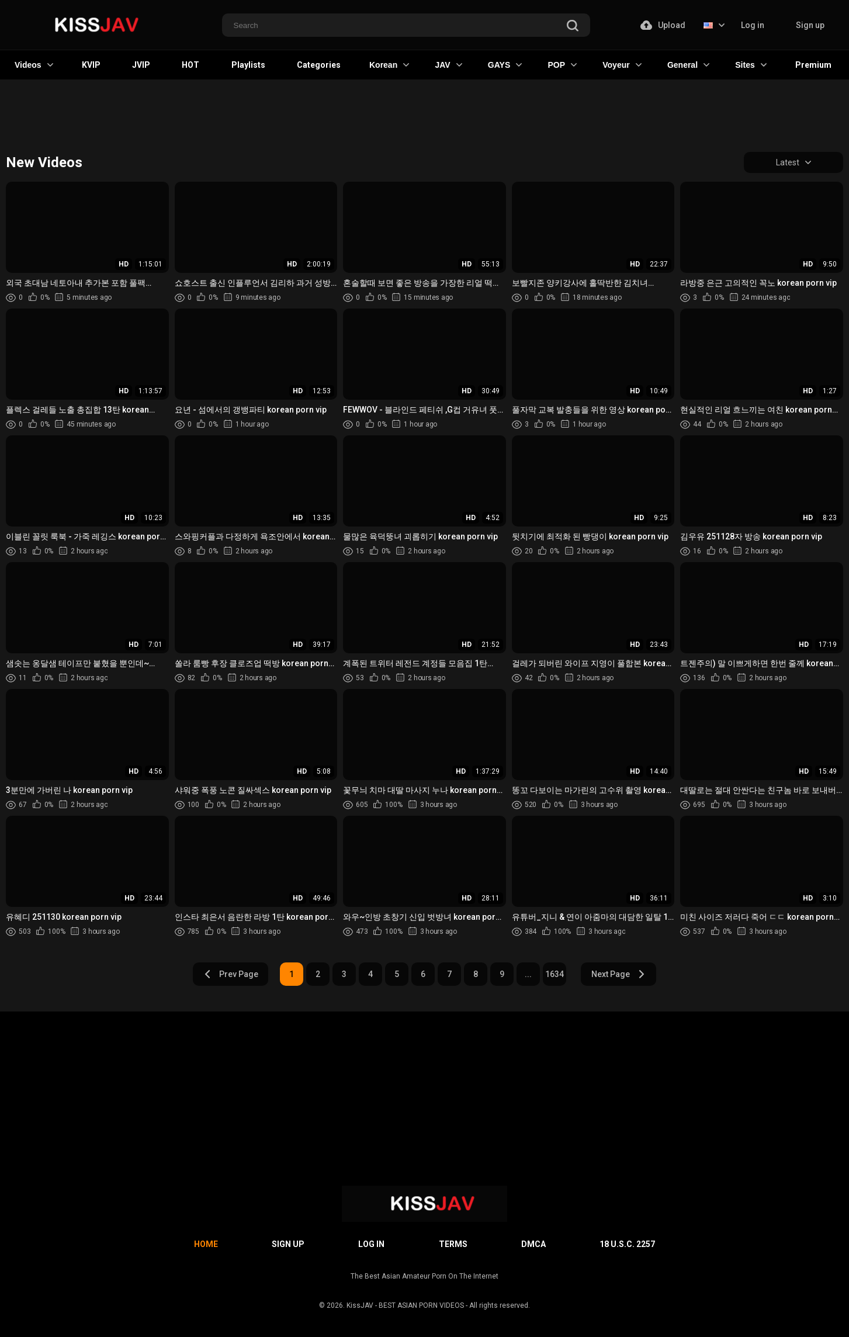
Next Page (618, 974)
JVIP (141, 65)
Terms (453, 1244)
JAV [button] (448, 65)
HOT (190, 65)
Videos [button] (34, 65)
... (528, 974)
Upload (662, 25)
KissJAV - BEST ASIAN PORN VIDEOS (405, 1305)
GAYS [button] (505, 65)
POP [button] (562, 65)
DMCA (533, 1244)
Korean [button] (389, 65)
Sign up (810, 25)
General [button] (688, 65)
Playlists (248, 65)
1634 (554, 974)
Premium (813, 65)
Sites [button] (750, 65)
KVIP (91, 65)
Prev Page (230, 974)
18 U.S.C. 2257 (627, 1244)
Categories (319, 65)
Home (206, 1244)
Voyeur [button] (621, 65)
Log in (752, 25)
